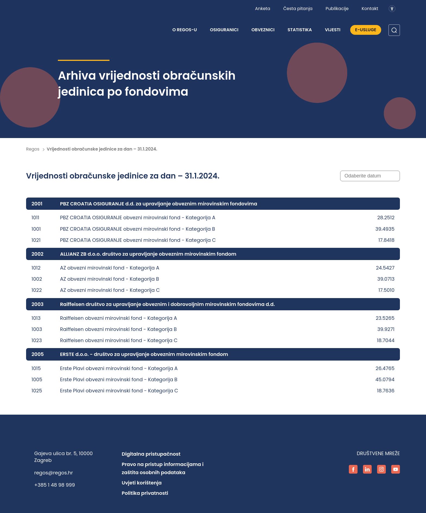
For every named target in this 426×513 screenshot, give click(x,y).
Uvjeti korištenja (142, 482)
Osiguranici (224, 30)
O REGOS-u (184, 30)
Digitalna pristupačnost (151, 454)
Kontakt (370, 8)
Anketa (262, 8)
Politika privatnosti (145, 493)
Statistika (299, 30)
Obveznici (263, 30)
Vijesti (332, 30)
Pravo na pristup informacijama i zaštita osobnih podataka (162, 468)
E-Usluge (365, 30)
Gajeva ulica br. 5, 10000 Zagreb (63, 457)
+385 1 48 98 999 (54, 484)
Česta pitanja (297, 8)
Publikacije (337, 8)
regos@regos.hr (53, 472)
